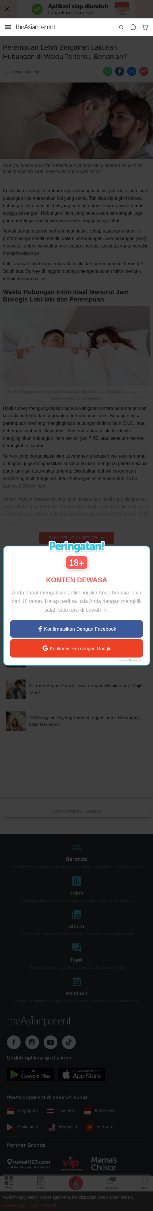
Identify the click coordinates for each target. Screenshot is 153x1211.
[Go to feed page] (36, 27)
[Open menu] (8, 27)
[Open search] (121, 27)
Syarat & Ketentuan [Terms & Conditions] (129, 660)
